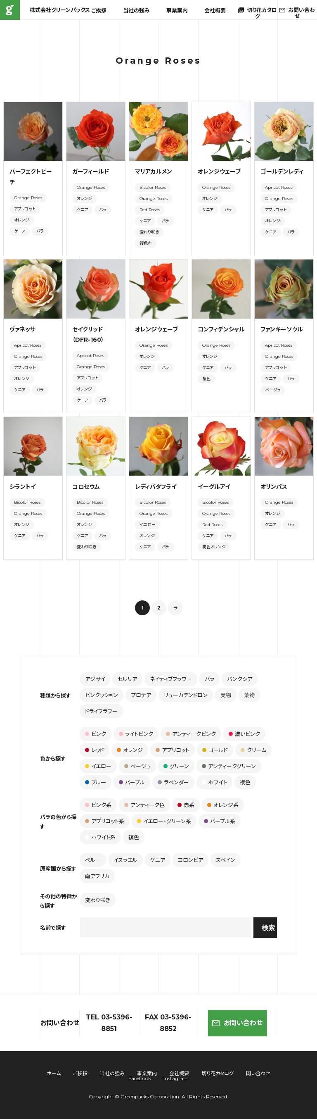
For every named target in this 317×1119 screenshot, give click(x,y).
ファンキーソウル (281, 329)
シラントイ (22, 486)
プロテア (141, 695)
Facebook (139, 1078)
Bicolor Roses (153, 187)
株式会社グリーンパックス (10, 10)
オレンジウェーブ (219, 171)
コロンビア (190, 860)
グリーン (176, 766)
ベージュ (272, 390)
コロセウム (86, 486)
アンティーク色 (144, 805)
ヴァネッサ (22, 329)
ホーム (54, 1073)
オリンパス (273, 486)
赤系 (185, 805)
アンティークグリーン (229, 766)
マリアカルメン (153, 171)
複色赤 (146, 243)
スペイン (225, 860)
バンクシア (239, 679)
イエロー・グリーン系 (164, 821)
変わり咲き (149, 232)
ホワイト (214, 782)
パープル (132, 782)
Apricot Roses (278, 187)
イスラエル (125, 860)
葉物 (249, 695)
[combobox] (165, 927)
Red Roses (150, 209)
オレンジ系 (223, 805)
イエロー (148, 524)
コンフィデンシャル (221, 329)
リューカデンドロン (186, 695)
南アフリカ (97, 876)
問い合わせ (258, 1073)
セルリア (127, 679)
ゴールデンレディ (281, 171)
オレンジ (21, 220)
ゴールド (215, 750)
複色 (206, 378)
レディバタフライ (156, 486)
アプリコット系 (104, 821)
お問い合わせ (237, 1023)
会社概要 (215, 10)
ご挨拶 (98, 10)
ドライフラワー (101, 711)
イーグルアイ (214, 486)
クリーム (253, 750)
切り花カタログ (217, 1073)
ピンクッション (101, 695)
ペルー (93, 860)
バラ (40, 231)
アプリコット (24, 209)
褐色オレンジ (214, 547)
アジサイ (95, 679)
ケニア (19, 231)
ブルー (95, 782)
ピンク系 (98, 805)
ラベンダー (173, 782)
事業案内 (177, 10)
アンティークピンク (191, 734)
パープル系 (219, 821)
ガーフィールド (90, 171)
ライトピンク (136, 734)
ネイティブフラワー (171, 679)
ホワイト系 (100, 837)
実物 (225, 695)
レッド (94, 750)
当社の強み (136, 10)
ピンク (95, 734)
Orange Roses (28, 197)
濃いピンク (244, 734)
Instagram (176, 1078)
